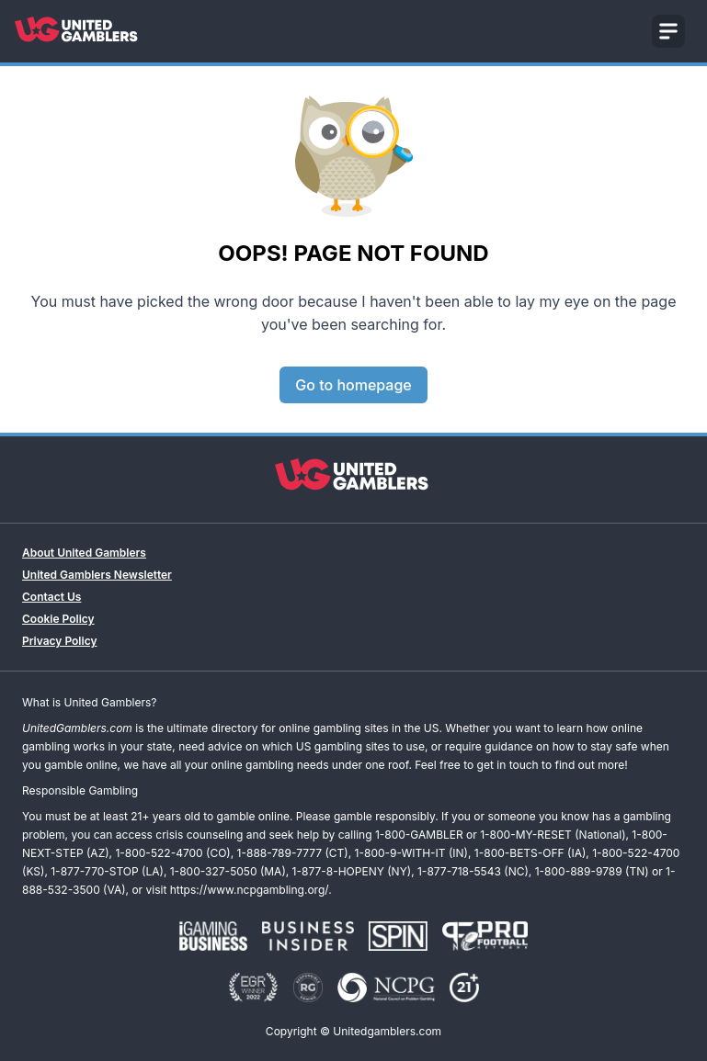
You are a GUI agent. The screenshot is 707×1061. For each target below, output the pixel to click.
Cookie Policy (58, 619)
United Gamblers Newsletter (97, 574)
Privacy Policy (59, 641)
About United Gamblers (84, 552)
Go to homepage (353, 385)
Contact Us (51, 597)
